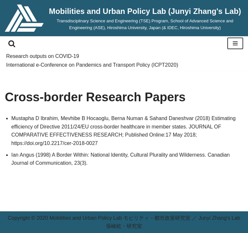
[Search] (12, 43)
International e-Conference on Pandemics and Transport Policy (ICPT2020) (92, 65)
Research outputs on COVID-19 (42, 56)
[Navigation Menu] (235, 43)
